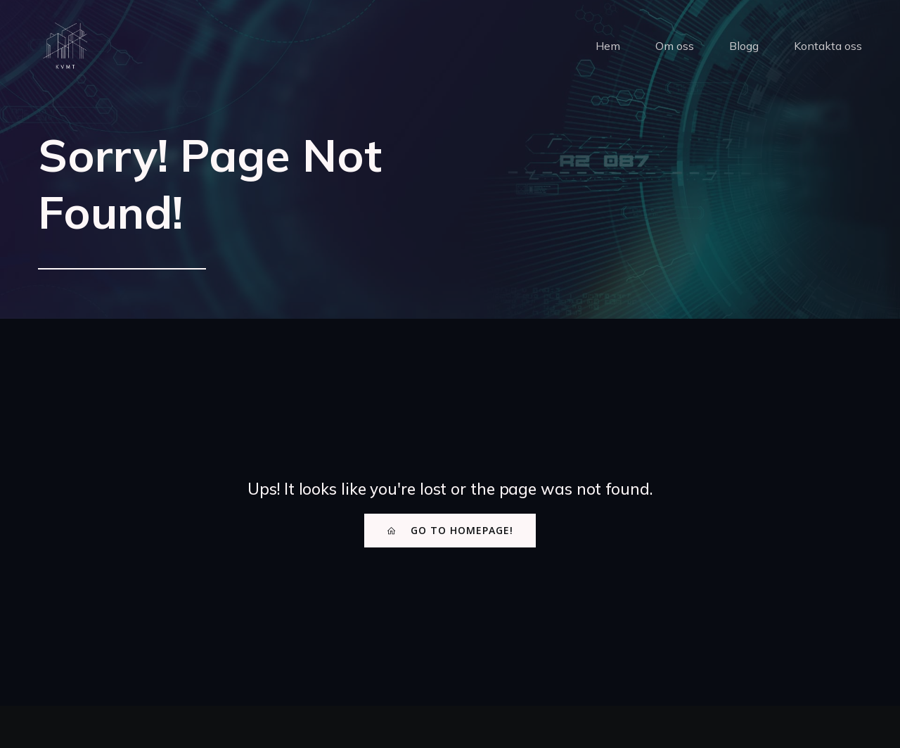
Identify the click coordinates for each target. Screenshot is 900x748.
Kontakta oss (828, 46)
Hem (608, 46)
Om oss (674, 46)
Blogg (744, 46)
